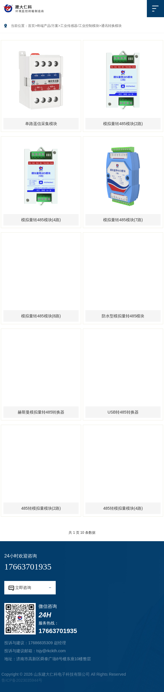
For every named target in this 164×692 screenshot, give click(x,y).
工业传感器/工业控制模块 (79, 26)
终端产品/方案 (47, 26)
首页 (31, 26)
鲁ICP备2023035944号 (21, 680)
